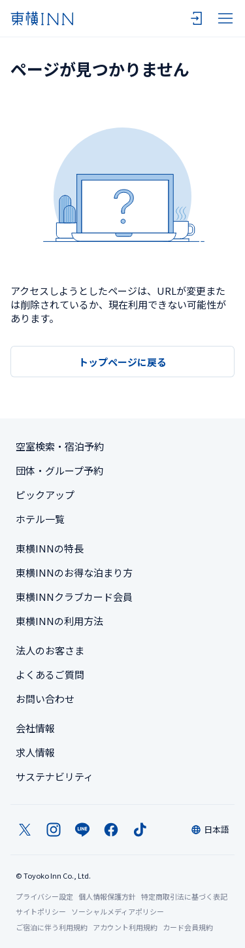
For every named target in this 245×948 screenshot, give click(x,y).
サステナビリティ (54, 776)
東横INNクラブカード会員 (74, 596)
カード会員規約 (188, 927)
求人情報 (35, 752)
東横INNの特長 (50, 548)
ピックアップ (45, 494)
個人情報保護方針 (107, 896)
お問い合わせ (45, 698)
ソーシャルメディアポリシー (117, 911)
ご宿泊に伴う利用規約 (52, 927)
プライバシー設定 (44, 897)
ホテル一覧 (40, 519)
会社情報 (35, 728)
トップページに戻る (122, 362)
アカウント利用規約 (125, 927)
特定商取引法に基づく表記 (184, 896)
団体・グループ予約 (59, 470)
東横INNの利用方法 (59, 621)
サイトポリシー (41, 911)
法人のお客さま (50, 650)
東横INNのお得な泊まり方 (74, 572)
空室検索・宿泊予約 (60, 446)
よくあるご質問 (50, 674)
